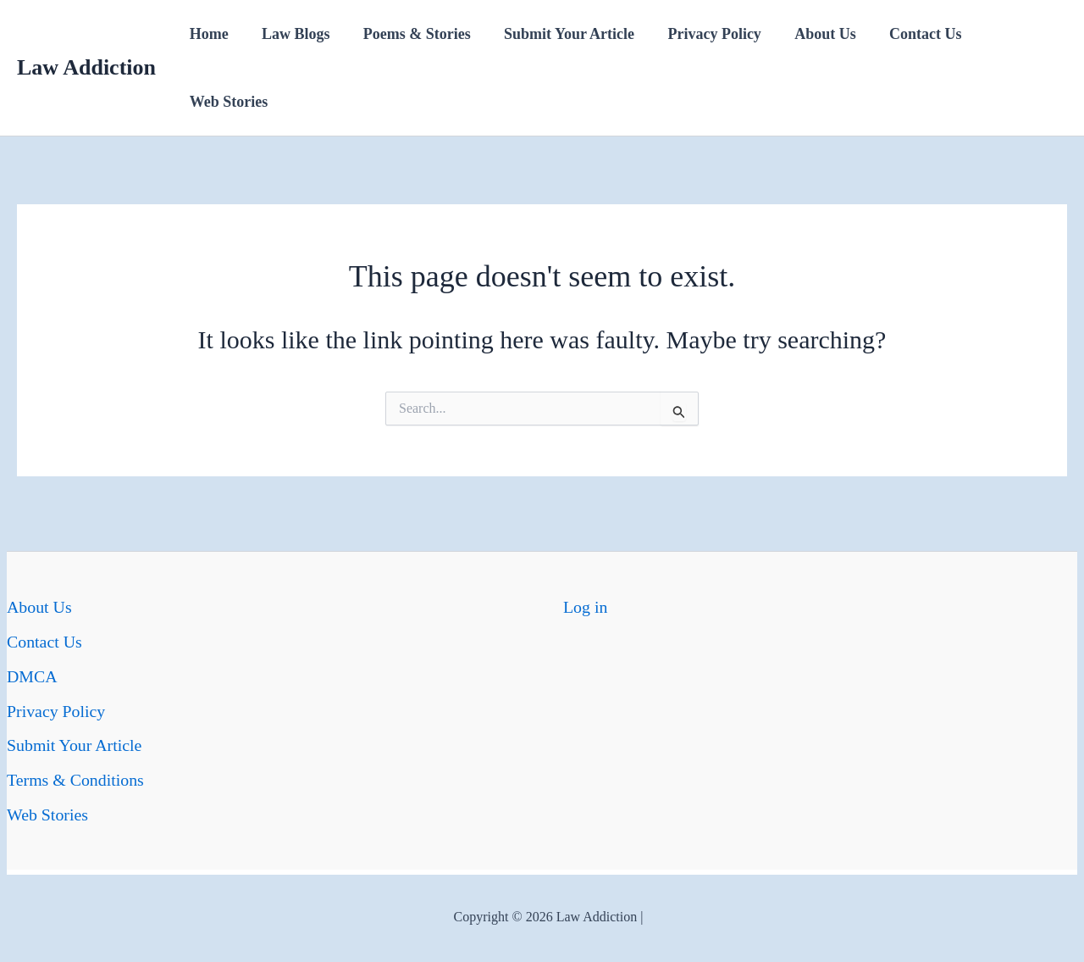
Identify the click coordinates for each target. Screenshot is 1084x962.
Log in (585, 607)
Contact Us (907, 33)
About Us (810, 33)
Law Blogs (291, 33)
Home (207, 33)
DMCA (32, 674)
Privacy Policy (702, 33)
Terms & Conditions (76, 776)
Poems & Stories (410, 33)
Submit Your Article (559, 33)
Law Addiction (86, 67)
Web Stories (227, 101)
